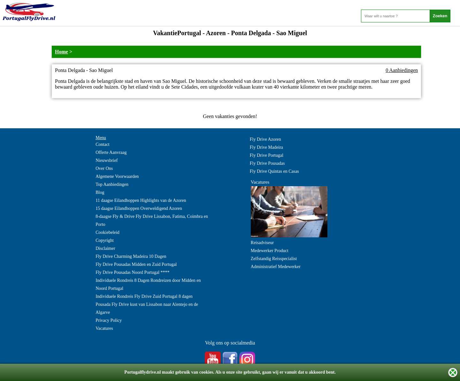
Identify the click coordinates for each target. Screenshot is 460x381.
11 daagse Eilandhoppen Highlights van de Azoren (141, 200)
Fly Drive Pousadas (267, 163)
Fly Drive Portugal (266, 155)
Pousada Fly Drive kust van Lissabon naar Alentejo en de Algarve (147, 308)
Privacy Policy (109, 320)
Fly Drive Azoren (265, 139)
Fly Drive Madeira (266, 147)
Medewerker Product (269, 250)
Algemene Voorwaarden (117, 176)
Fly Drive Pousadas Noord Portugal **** (132, 272)
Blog (100, 192)
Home (61, 51)
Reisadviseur (262, 242)
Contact (103, 144)
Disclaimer (105, 248)
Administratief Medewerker (276, 266)
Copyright (105, 240)
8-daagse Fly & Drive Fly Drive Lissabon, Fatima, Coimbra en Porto (152, 220)
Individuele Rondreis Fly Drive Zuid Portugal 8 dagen (144, 296)
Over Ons (104, 168)
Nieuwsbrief (107, 160)
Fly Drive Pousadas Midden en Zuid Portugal (136, 264)
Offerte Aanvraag (111, 152)
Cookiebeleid (107, 232)
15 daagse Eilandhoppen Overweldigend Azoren (139, 208)
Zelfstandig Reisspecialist (274, 258)
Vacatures (104, 328)
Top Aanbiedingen (112, 184)
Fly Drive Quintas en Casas (274, 171)
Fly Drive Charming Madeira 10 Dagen (131, 256)
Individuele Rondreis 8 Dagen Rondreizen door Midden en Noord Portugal (148, 284)
